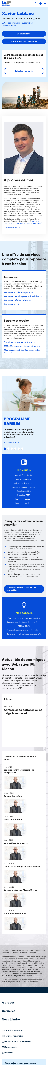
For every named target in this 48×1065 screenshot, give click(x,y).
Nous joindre (11, 1019)
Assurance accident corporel (18, 292)
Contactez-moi (11, 227)
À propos (8, 1002)
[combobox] (24, 41)
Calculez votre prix (24, 71)
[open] (45, 3)
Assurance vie (11, 304)
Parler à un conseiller (12, 1030)
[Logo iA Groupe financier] (6, 3)
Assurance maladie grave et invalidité (22, 296)
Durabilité (7, 1053)
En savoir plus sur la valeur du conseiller (21, 589)
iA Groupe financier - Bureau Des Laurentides (17, 24)
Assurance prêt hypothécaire (18, 300)
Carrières (8, 1011)
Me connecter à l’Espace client (16, 1041)
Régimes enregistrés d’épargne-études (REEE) (22, 351)
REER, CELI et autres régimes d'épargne (23, 346)
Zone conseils (9, 1047)
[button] (40, 3)
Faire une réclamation (12, 1036)
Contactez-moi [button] (24, 33)
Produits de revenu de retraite (19, 342)
